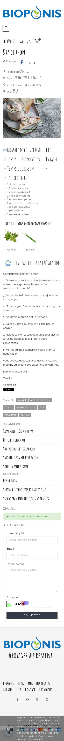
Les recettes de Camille (27, 77)
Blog (21, 683)
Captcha (12, 597)
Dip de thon (10, 480)
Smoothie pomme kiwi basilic (20, 457)
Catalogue (45, 689)
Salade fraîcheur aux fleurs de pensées (26, 498)
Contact (30, 689)
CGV (19, 689)
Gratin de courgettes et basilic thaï (24, 489)
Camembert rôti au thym (18, 431)
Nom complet (15, 533)
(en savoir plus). (36, 739)
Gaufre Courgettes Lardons (19, 449)
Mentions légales (39, 683)
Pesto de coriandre (14, 440)
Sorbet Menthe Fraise (15, 466)
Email (10, 549)
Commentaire (15, 564)
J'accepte (7, 728)
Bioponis (8, 683)
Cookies (7, 689)
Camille (24, 71)
